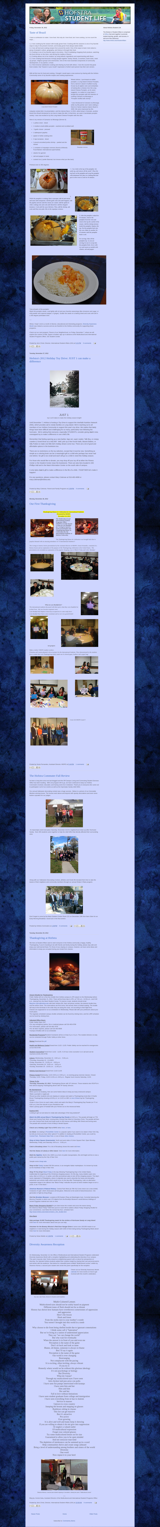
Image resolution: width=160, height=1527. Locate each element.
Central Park (33, 1136)
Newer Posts (35, 1514)
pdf (45, 1041)
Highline (39, 1155)
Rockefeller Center (52, 1132)
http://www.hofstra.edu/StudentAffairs (114, 40)
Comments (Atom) (69, 1521)
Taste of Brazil (37, 32)
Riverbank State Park (46, 1136)
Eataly (41, 1165)
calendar (74, 1272)
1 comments (80, 764)
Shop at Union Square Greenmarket (42, 1140)
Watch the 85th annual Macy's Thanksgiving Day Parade (49, 1117)
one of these (75, 1098)
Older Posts (93, 1514)
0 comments (87, 343)
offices (107, 34)
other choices (69, 1136)
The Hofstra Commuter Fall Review (49, 775)
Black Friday (47, 1172)
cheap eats (43, 1161)
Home (65, 1514)
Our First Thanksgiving (42, 503)
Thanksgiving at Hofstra (43, 937)
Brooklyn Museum (42, 1197)
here (63, 1128)
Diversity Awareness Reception (46, 1244)
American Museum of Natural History (42, 1189)
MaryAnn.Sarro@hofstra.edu (39, 1003)
